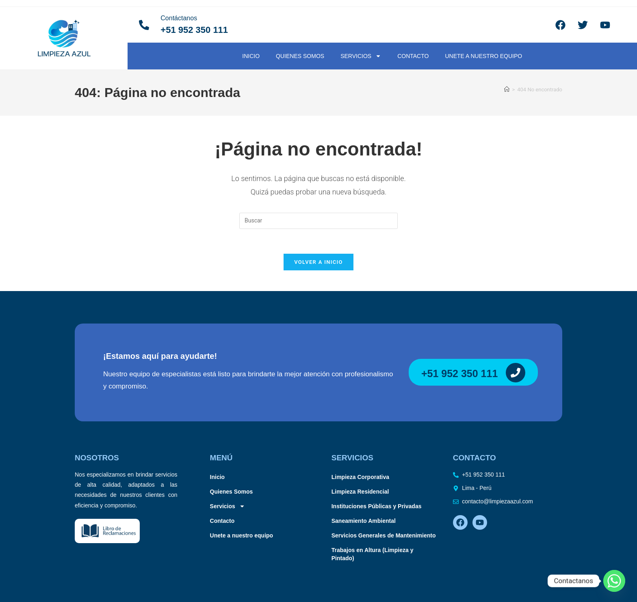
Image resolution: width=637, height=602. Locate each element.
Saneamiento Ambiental (364, 521)
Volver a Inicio (318, 262)
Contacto (413, 56)
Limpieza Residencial (360, 491)
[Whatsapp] (614, 581)
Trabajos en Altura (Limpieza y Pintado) (373, 554)
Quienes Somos (300, 56)
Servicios (360, 56)
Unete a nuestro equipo (483, 56)
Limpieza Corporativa (360, 477)
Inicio (251, 56)
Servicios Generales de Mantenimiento (384, 535)
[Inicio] (506, 89)
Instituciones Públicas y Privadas (377, 506)
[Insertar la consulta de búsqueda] (318, 221)
